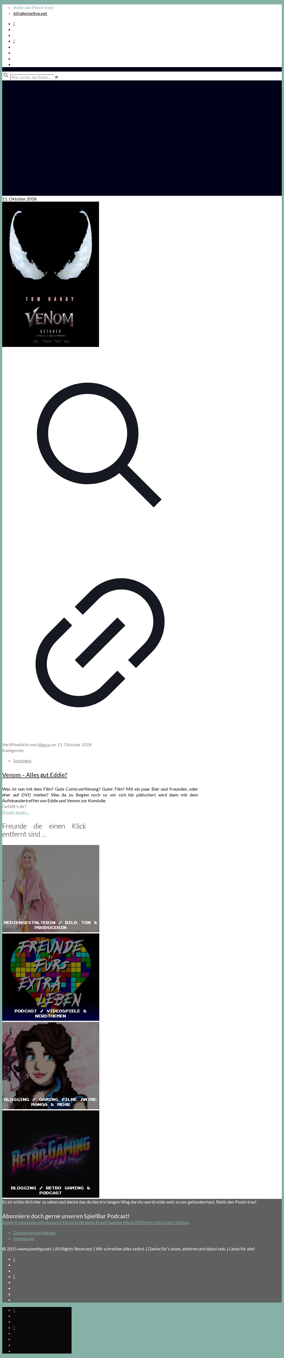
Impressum (23, 1238)
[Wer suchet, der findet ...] (32, 77)
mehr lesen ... (17, 812)
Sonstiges (22, 760)
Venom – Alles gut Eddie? (34, 774)
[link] (56, 77)
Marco (44, 744)
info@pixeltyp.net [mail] (30, 13)
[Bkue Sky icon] (14, 41)
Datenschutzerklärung (34, 1232)
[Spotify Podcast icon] (14, 23)
